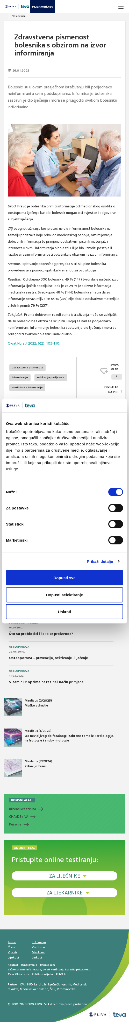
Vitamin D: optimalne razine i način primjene (46, 682)
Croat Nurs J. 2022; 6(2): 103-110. (34, 343)
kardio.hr (40, 984)
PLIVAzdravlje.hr (42, 974)
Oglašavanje (29, 965)
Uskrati (64, 612)
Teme (12, 942)
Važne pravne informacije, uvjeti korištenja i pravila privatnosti (49, 969)
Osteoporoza (19, 646)
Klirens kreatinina (22, 809)
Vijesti (12, 952)
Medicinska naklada (34, 989)
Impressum (47, 965)
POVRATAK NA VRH (111, 389)
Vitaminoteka (66, 989)
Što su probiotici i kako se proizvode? (41, 634)
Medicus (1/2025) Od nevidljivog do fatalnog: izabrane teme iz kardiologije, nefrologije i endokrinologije (59, 738)
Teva (11, 974)
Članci (12, 947)
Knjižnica (38, 947)
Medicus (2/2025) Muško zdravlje (28, 707)
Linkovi (37, 957)
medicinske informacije (27, 387)
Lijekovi (13, 957)
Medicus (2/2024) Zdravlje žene (28, 768)
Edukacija (39, 942)
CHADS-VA (18, 816)
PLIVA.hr (61, 974)
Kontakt (13, 965)
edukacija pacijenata (50, 377)
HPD (30, 984)
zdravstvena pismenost (27, 367)
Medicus (38, 952)
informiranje (20, 377)
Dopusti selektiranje (64, 594)
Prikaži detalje (100, 561)
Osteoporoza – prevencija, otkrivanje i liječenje (48, 658)
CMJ (23, 984)
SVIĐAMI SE (116, 371)
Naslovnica (19, 16)
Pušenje (15, 824)
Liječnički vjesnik (59, 984)
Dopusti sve (64, 578)
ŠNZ (52, 989)
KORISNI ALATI (22, 800)
